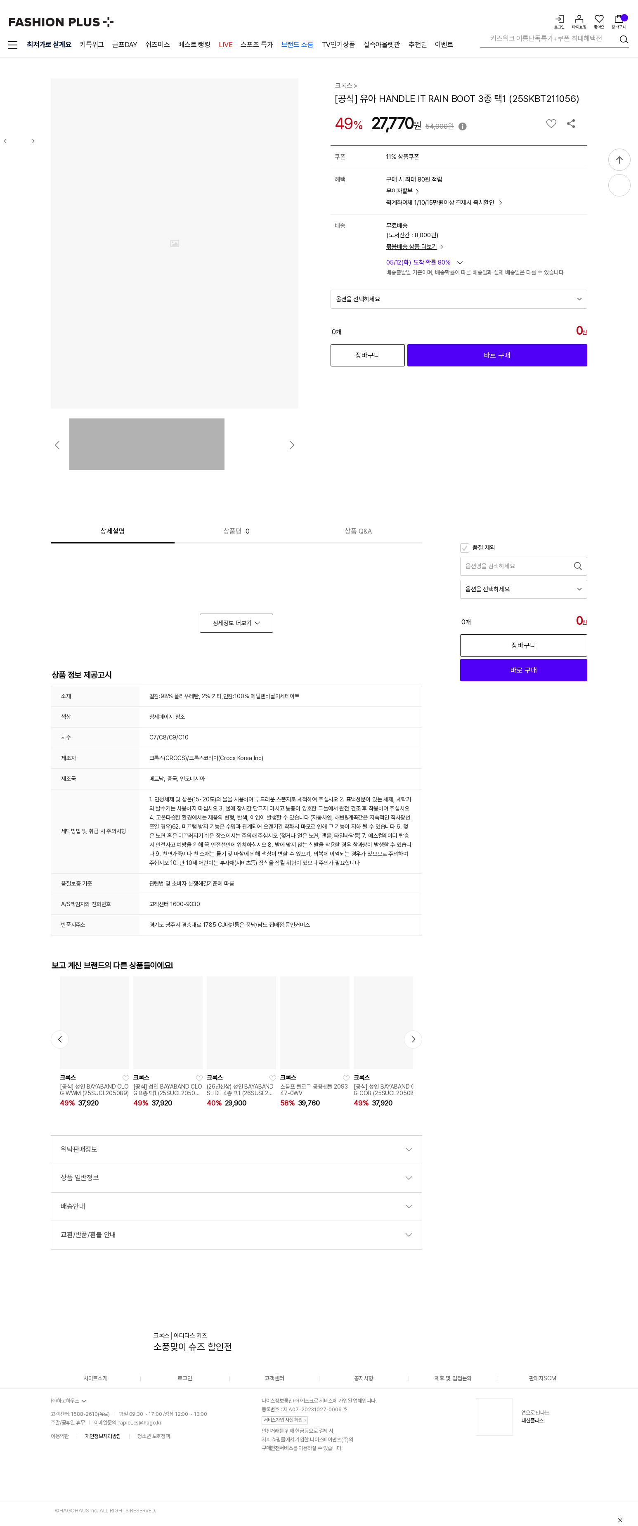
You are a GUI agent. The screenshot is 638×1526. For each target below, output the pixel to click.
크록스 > (346, 86)
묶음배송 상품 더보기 (414, 247)
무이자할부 (402, 191)
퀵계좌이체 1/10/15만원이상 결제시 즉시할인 (444, 202)
